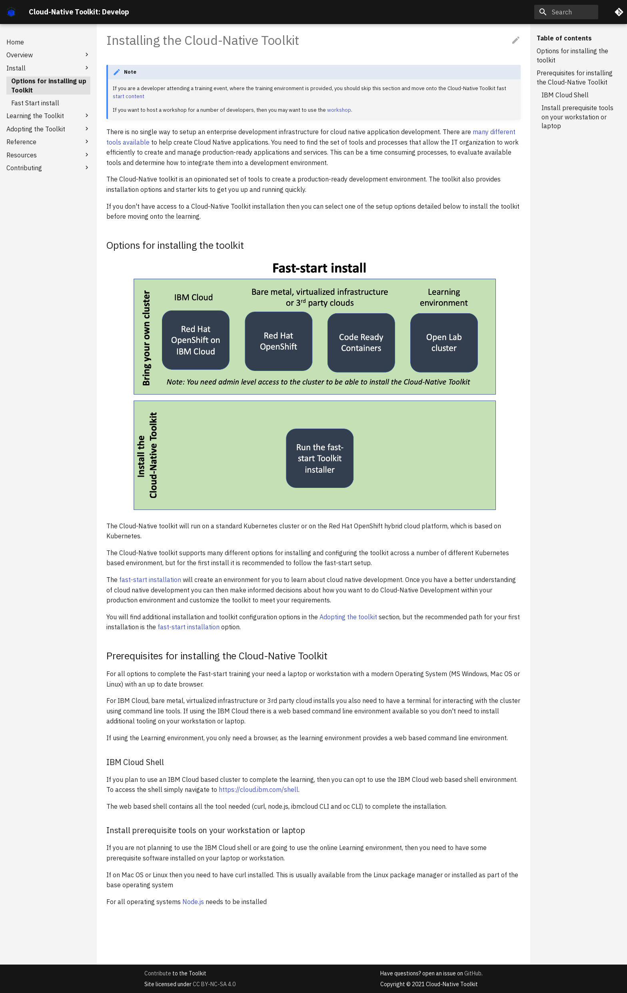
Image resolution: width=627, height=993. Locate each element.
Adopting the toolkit (348, 617)
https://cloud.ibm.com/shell (258, 790)
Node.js (193, 902)
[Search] (566, 12)
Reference (48, 141)
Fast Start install (35, 103)
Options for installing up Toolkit (48, 85)
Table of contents (564, 38)
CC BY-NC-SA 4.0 (214, 984)
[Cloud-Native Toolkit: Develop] (11, 12)
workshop (339, 110)
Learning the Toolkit (48, 115)
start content (128, 96)
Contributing (48, 167)
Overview (48, 54)
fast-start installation (150, 580)
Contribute (157, 973)
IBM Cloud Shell (565, 95)
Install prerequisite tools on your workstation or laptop (577, 117)
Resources (48, 155)
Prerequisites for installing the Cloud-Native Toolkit (575, 77)
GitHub (472, 973)
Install (48, 68)
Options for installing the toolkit (572, 55)
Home (15, 42)
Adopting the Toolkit (48, 129)
